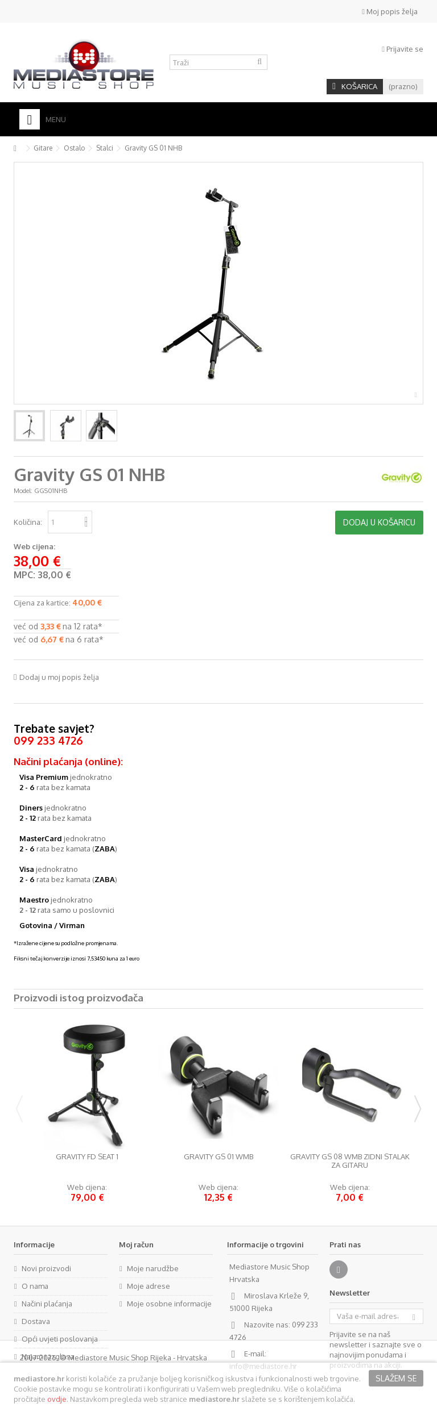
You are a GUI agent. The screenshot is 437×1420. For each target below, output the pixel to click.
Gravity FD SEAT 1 (87, 1156)
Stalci (104, 148)
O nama (35, 1285)
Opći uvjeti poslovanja (60, 1338)
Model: (23, 491)
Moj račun (136, 1244)
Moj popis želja (390, 11)
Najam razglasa (48, 1356)
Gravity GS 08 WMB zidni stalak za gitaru (350, 1161)
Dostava (36, 1321)
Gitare (43, 148)
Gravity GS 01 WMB (218, 1156)
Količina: (28, 522)
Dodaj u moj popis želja (59, 677)
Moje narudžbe (153, 1268)
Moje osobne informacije (169, 1303)
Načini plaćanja (47, 1303)
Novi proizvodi (46, 1268)
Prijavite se (402, 48)
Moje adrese (148, 1285)
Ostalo (74, 148)
